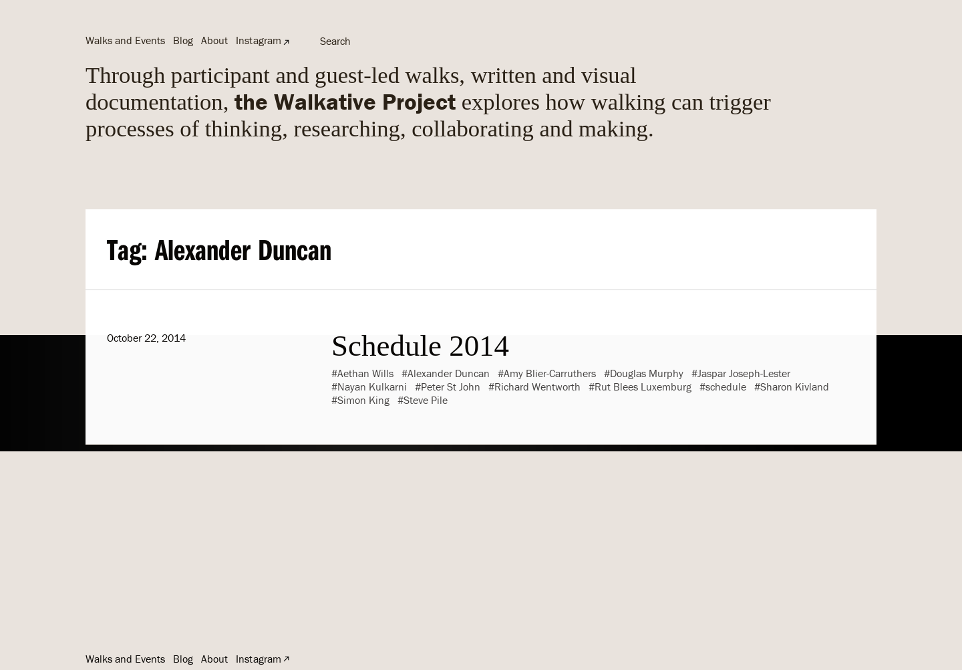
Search (335, 40)
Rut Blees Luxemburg (643, 386)
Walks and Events (125, 40)
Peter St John (450, 386)
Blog (183, 40)
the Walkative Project (345, 101)
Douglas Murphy (646, 373)
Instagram (258, 40)
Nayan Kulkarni (372, 386)
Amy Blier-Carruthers (550, 373)
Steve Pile (426, 400)
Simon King (363, 400)
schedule (725, 386)
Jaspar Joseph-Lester (743, 373)
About (214, 40)
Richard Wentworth (537, 386)
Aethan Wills (365, 373)
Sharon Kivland (794, 386)
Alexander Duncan (449, 373)
